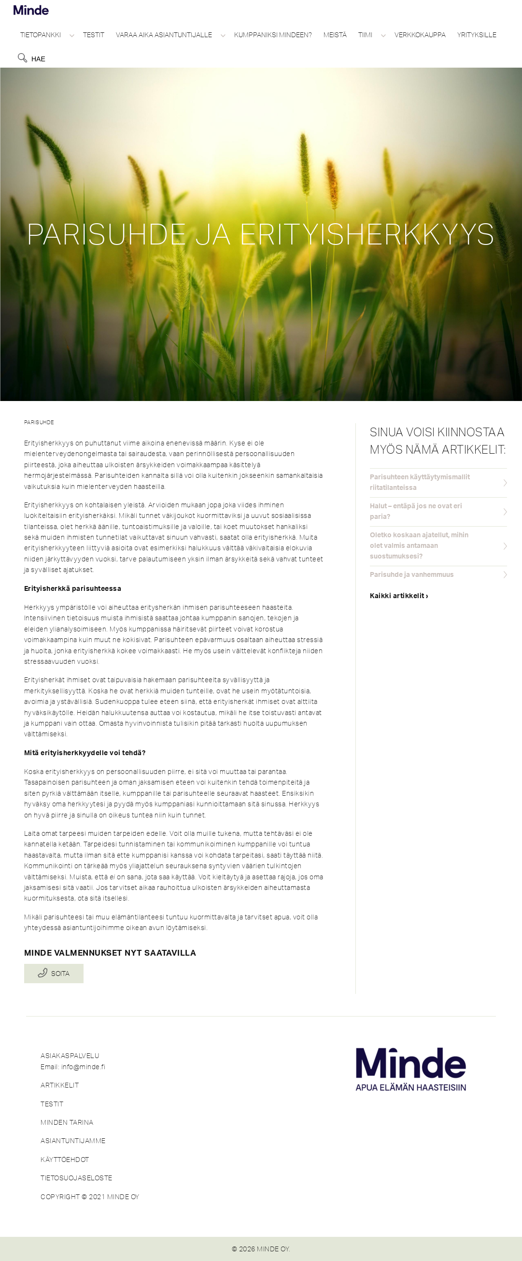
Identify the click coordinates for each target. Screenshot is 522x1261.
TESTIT (52, 1104)
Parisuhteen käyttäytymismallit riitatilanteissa (420, 482)
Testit (93, 34)
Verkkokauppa (420, 34)
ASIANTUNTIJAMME (73, 1140)
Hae (38, 59)
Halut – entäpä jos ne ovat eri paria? (416, 511)
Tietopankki (40, 34)
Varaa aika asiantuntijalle (164, 34)
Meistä (335, 34)
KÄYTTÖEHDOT (65, 1159)
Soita (60, 973)
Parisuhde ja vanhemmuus (412, 575)
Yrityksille (476, 34)
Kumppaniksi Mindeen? (273, 34)
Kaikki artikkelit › (399, 596)
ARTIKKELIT (60, 1085)
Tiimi (365, 34)
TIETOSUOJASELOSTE (77, 1178)
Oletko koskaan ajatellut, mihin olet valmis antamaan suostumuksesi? (419, 546)
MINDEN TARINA (67, 1122)
